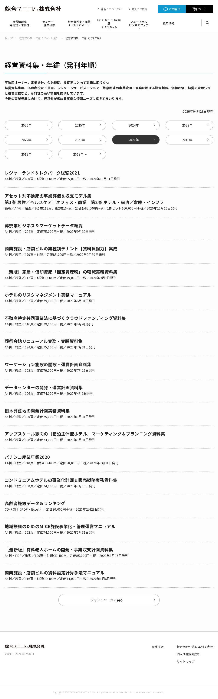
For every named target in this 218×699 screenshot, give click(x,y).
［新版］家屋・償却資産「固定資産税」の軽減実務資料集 (61, 272)
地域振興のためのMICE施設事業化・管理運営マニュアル (60, 526)
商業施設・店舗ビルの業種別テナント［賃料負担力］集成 (61, 248)
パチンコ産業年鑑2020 (27, 457)
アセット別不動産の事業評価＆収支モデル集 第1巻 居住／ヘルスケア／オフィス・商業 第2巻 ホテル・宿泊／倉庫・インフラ (84, 199)
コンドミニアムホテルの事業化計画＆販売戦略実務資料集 (61, 480)
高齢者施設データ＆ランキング (35, 503)
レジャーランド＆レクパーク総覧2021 (42, 173)
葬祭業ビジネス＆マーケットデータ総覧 (44, 225)
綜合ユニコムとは (111, 9)
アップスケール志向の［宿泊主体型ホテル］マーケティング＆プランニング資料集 (85, 434)
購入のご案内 (139, 9)
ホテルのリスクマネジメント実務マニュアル (48, 295)
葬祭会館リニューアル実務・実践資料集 (44, 341)
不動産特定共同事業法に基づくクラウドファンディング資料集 (65, 318)
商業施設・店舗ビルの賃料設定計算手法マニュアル (55, 572)
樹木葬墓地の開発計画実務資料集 (37, 411)
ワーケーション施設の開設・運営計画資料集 (48, 364)
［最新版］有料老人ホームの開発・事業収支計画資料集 (59, 549)
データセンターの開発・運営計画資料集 (44, 387)
